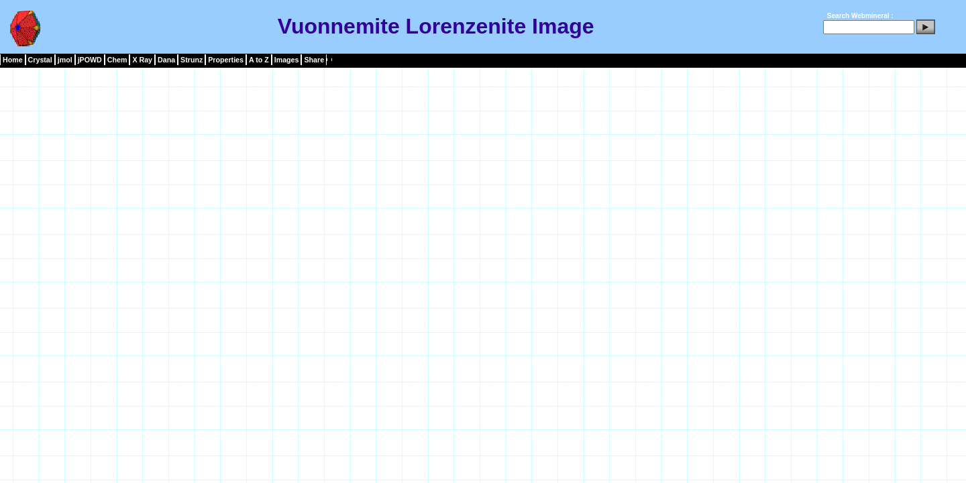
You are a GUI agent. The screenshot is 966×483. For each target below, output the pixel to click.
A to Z (259, 60)
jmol (65, 60)
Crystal (40, 60)
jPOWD (90, 60)
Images (286, 60)
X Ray (142, 60)
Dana (166, 60)
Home (13, 60)
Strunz (191, 60)
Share (314, 60)
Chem (117, 60)
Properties (226, 60)
